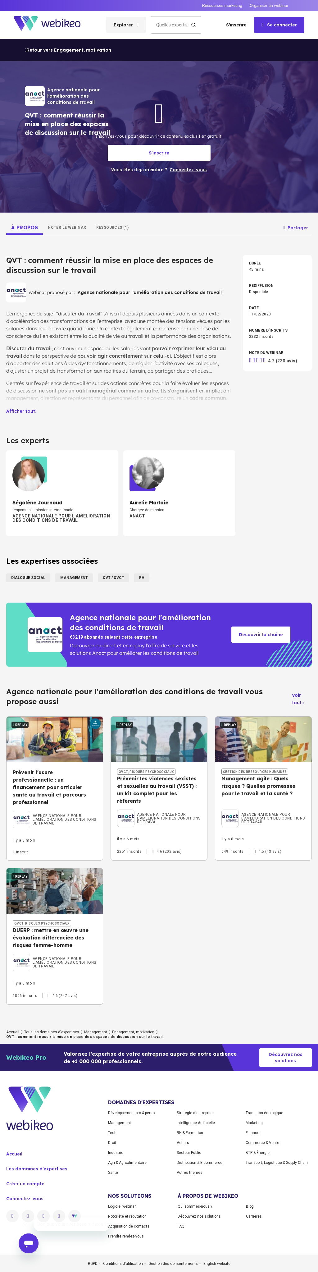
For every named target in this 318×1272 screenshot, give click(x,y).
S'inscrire (236, 25)
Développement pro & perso (131, 1113)
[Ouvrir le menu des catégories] (126, 25)
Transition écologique (264, 1113)
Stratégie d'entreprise (195, 1113)
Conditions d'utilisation (123, 1263)
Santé (113, 1172)
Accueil (12, 1032)
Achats (183, 1143)
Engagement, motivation (133, 1032)
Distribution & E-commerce (199, 1162)
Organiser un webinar (269, 5)
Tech (112, 1133)
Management (95, 1032)
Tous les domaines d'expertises (51, 1032)
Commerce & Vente (262, 1143)
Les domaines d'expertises (36, 1169)
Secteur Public (189, 1152)
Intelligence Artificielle (196, 1123)
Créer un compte (25, 1184)
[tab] (24, 227)
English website (216, 1263)
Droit (112, 1143)
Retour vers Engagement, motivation (68, 50)
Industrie (115, 1152)
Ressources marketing (222, 5)
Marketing (254, 1123)
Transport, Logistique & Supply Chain (277, 1162)
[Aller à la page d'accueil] (52, 25)
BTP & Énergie (258, 1152)
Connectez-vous (24, 1198)
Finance (252, 1133)
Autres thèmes (189, 1172)
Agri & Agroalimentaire (127, 1162)
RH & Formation (190, 1133)
